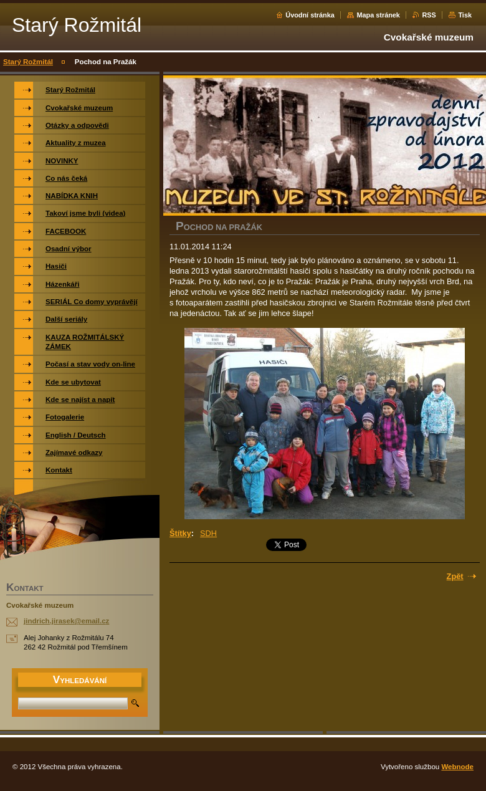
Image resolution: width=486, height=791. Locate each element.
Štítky (180, 533)
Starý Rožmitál (28, 61)
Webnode (457, 766)
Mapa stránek (378, 15)
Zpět (455, 576)
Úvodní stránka (310, 15)
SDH (208, 533)
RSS (429, 15)
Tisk (465, 15)
